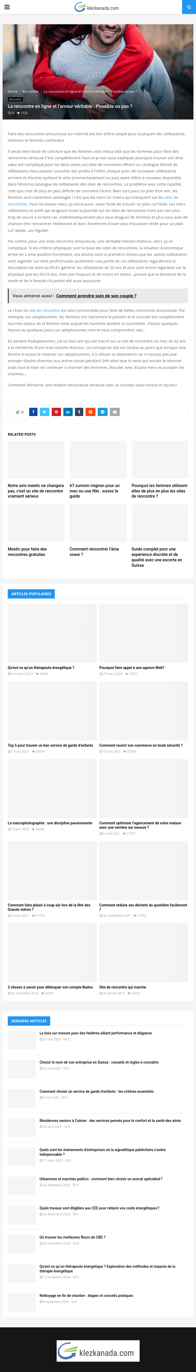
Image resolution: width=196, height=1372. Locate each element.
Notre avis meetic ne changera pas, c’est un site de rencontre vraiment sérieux (36, 491)
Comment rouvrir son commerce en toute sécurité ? (141, 745)
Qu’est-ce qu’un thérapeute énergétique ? (41, 668)
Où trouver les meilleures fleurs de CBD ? (72, 1237)
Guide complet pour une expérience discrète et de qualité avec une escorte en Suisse (157, 557)
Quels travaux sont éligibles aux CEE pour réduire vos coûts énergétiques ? (99, 1208)
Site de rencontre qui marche (122, 987)
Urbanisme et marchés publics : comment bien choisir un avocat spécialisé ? (101, 1179)
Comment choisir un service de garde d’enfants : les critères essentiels (97, 1091)
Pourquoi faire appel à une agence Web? (131, 668)
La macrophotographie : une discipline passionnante (50, 823)
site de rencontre (44, 310)
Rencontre (15, 99)
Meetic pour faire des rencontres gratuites (27, 552)
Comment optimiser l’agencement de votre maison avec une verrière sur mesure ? (140, 825)
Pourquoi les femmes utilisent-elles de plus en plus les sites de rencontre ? (160, 491)
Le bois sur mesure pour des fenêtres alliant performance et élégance (96, 1033)
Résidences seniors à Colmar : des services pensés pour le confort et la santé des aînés (110, 1121)
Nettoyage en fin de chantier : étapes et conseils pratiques (86, 1296)
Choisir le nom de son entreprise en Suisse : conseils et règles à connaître (99, 1062)
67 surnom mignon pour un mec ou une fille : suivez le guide (94, 491)
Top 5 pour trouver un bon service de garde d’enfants (50, 745)
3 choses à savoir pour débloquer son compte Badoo (50, 987)
